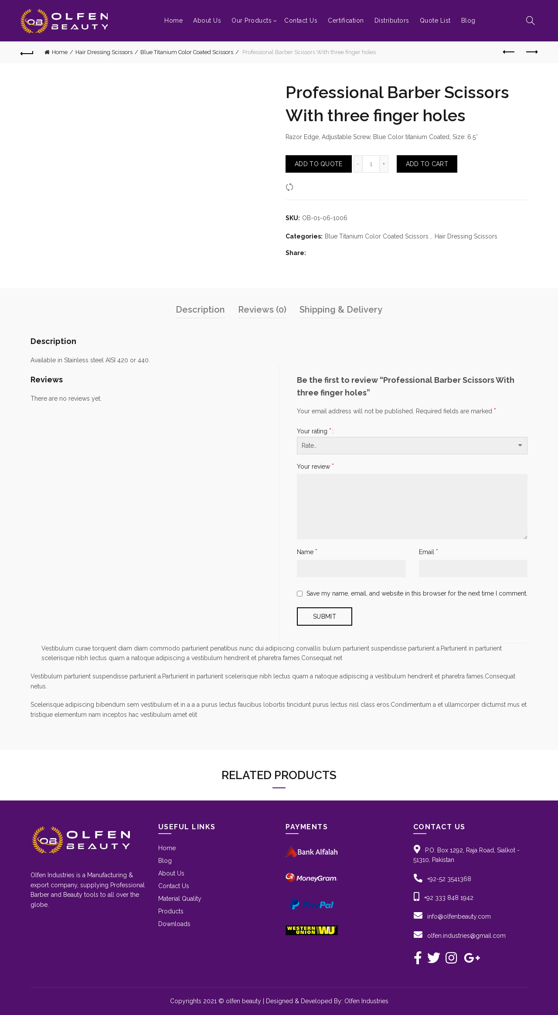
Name (307, 552)
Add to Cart (427, 163)
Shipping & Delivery (340, 309)
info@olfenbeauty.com (459, 916)
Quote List (435, 20)
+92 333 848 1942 (448, 897)
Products (171, 911)
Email (428, 552)
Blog (468, 20)
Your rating (314, 431)
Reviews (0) (262, 309)
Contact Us (300, 20)
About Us (207, 20)
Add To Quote (319, 163)
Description (200, 309)
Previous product (509, 51)
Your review (315, 466)
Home (173, 20)
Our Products (251, 20)
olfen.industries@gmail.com (466, 935)
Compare (309, 186)
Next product (531, 51)
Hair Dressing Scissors (104, 52)
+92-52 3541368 (449, 878)
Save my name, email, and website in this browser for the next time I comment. (416, 593)
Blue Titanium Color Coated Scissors (186, 52)
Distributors (391, 20)
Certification (346, 20)
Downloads (174, 923)
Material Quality (179, 898)
